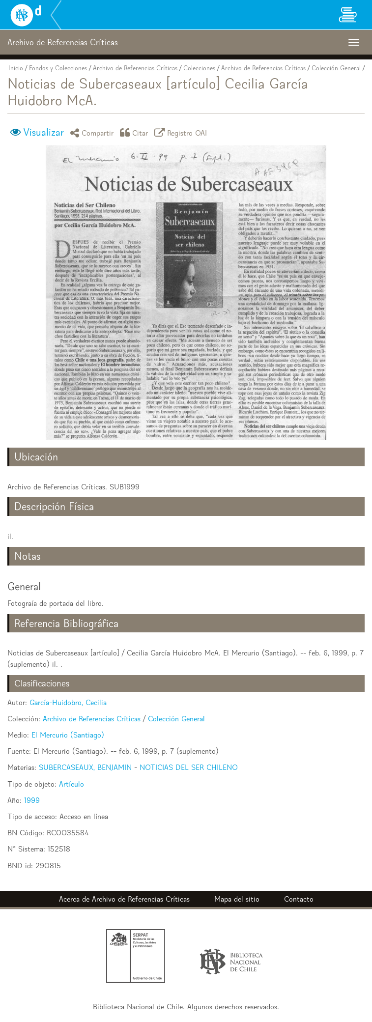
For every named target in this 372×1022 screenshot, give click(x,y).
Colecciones (199, 68)
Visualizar (43, 132)
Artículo (71, 784)
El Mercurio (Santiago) (67, 734)
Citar (135, 132)
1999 (32, 800)
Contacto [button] (299, 899)
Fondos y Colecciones (58, 68)
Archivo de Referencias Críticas (135, 68)
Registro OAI (182, 132)
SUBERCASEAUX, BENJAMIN (85, 767)
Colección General (336, 68)
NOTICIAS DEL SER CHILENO (189, 767)
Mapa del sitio (236, 899)
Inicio (15, 68)
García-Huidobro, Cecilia (68, 702)
